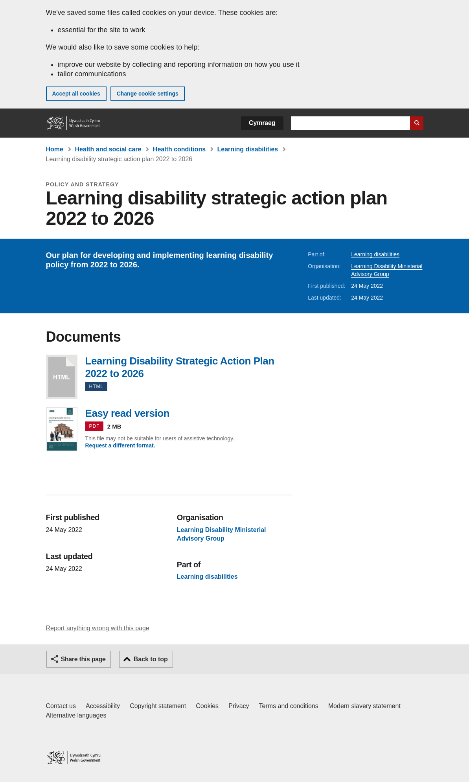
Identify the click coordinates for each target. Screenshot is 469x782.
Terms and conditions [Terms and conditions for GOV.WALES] (288, 706)
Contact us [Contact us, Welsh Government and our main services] (61, 706)
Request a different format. (120, 445)
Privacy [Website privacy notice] (238, 706)
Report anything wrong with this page (97, 628)
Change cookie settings (147, 93)
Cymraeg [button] (262, 123)
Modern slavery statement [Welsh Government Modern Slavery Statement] (364, 706)
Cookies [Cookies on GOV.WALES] (207, 706)
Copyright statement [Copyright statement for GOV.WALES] (158, 706)
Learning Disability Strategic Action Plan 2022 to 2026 (61, 377)
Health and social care (108, 149)
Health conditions (179, 149)
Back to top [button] (151, 659)
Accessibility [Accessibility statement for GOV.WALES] (103, 706)
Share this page (83, 659)
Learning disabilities (247, 149)
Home (54, 149)
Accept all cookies (76, 93)
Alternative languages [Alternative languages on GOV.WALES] (76, 715)
